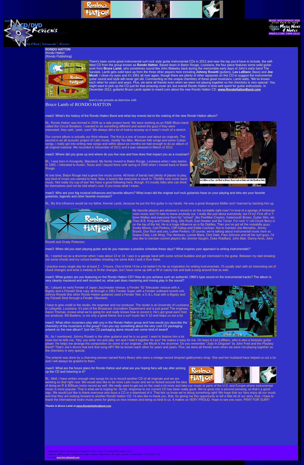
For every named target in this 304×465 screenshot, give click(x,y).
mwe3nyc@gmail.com (68, 444)
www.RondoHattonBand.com (239, 89)
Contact (223, 452)
